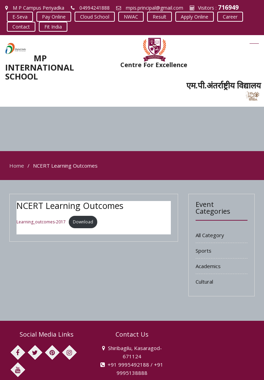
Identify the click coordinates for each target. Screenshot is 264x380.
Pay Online (54, 16)
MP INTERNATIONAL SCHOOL (39, 67)
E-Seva (20, 16)
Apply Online (194, 16)
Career (230, 16)
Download (83, 177)
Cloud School (94, 16)
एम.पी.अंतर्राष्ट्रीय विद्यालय (223, 85)
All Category (210, 190)
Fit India (53, 26)
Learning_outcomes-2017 (41, 177)
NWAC (131, 16)
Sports (203, 206)
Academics (208, 221)
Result (159, 16)
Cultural (204, 237)
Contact (21, 26)
